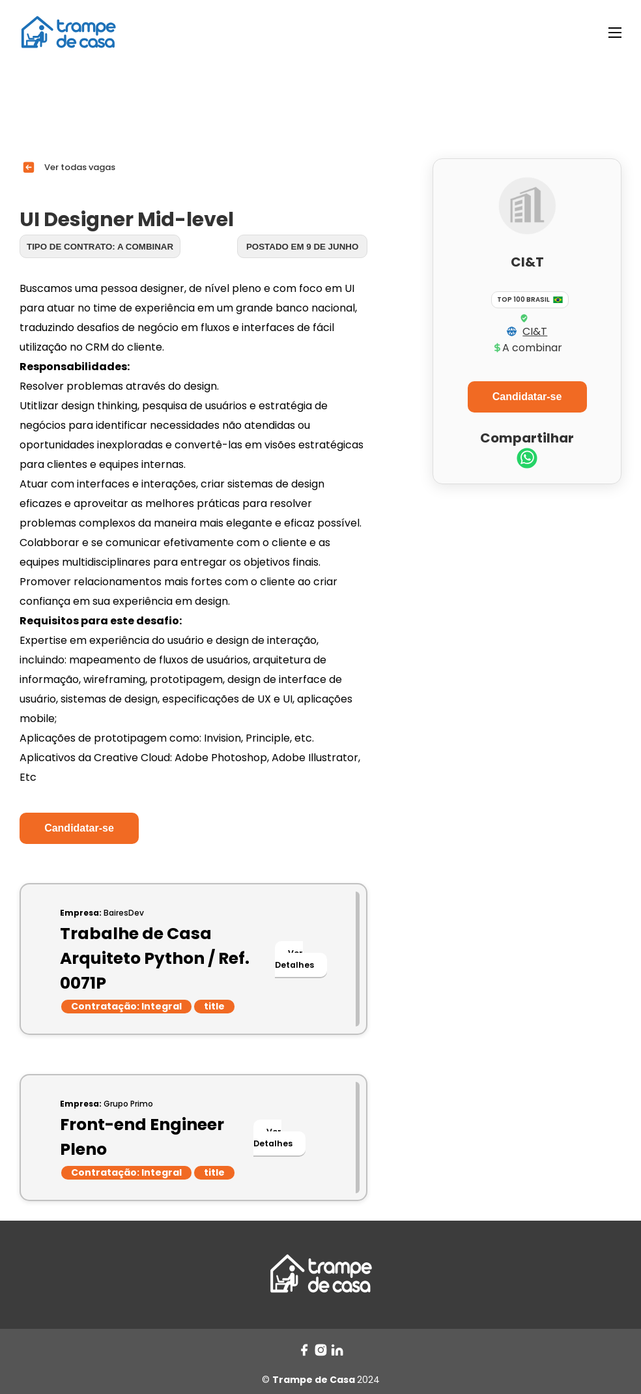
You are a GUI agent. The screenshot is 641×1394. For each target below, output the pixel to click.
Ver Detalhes (294, 959)
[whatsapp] (527, 460)
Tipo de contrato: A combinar (100, 247)
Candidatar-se (79, 828)
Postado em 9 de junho (302, 247)
